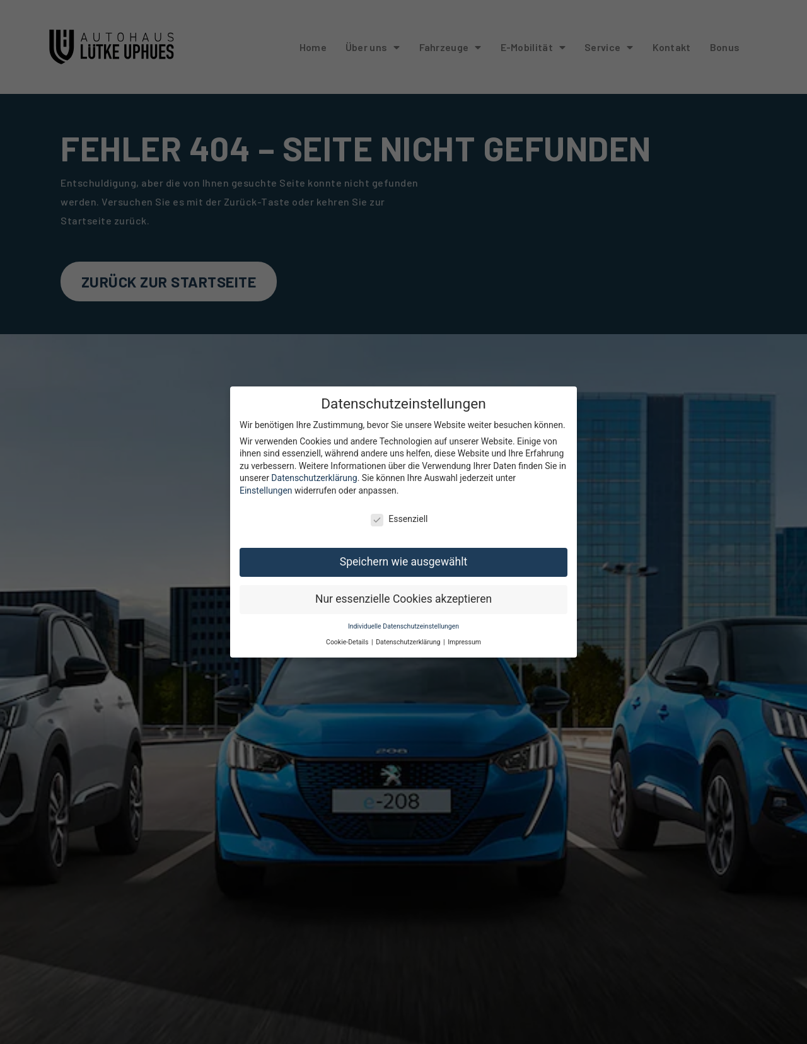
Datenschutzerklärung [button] (409, 634)
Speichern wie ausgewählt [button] (403, 554)
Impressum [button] (464, 634)
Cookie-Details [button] (348, 634)
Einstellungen (266, 483)
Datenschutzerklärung (314, 470)
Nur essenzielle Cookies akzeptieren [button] (403, 591)
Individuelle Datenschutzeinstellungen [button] (403, 619)
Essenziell (399, 511)
